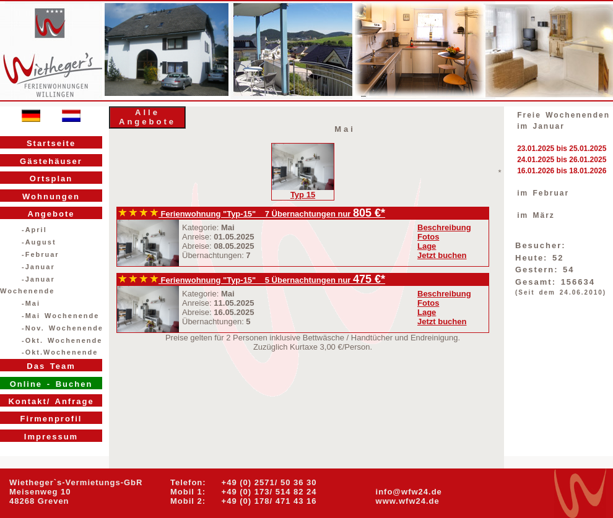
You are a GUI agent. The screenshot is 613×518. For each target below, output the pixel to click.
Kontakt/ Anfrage (50, 401)
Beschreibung (444, 227)
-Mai (31, 303)
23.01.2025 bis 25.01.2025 (561, 148)
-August (39, 242)
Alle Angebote (147, 117)
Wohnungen (51, 196)
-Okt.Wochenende (60, 352)
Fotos (428, 236)
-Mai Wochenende (60, 315)
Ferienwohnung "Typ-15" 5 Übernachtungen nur (235, 280)
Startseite (51, 143)
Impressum (51, 436)
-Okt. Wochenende (62, 340)
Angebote (51, 213)
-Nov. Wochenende (62, 328)
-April (34, 229)
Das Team (51, 366)
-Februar (40, 254)
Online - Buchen (51, 384)
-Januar (38, 266)
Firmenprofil (51, 418)
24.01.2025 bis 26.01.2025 (561, 159)
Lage (426, 246)
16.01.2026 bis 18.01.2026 (561, 170)
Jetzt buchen (441, 255)
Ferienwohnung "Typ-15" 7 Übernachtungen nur (235, 213)
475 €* (369, 279)
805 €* (369, 213)
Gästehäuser (51, 161)
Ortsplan (51, 178)
